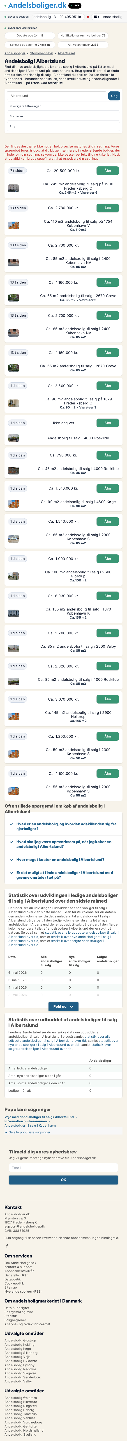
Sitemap (11, 1287)
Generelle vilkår (16, 1275)
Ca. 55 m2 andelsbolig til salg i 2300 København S (78, 789)
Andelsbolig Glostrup (20, 1340)
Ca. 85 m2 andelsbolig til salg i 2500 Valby (78, 646)
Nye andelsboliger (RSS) (23, 1291)
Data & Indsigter (17, 1308)
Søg (114, 96)
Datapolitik (13, 1279)
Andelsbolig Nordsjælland (24, 1430)
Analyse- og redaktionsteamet (28, 1324)
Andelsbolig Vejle (17, 1357)
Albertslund (66, 53)
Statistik (11, 1316)
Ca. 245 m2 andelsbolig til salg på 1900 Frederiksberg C (78, 186)
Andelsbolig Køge (18, 1348)
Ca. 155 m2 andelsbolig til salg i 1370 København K (78, 611)
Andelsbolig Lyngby (20, 1365)
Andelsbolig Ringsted (21, 1406)
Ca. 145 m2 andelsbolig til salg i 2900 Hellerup (78, 714)
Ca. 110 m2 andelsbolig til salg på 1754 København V (78, 223)
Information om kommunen (26, 1121)
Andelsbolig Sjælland (20, 1434)
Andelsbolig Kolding (20, 1344)
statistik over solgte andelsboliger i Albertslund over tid (59, 1047)
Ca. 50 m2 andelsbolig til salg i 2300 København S (78, 752)
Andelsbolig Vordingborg (23, 1422)
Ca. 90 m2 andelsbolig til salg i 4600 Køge (78, 502)
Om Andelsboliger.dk (20, 1263)
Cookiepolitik (14, 1283)
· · (57, 17)
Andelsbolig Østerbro (21, 1398)
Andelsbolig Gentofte (21, 1426)
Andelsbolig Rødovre (20, 1369)
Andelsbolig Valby (18, 1381)
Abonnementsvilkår (19, 1271)
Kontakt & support (18, 1267)
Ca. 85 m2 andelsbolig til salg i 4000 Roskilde (78, 679)
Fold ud (60, 1006)
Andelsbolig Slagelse (20, 1373)
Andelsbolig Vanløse (20, 1418)
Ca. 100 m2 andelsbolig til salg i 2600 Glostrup (78, 574)
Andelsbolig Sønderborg (23, 1377)
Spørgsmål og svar (19, 1312)
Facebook (7, 1246)
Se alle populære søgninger (29, 1132)
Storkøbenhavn (41, 53)
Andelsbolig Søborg (20, 1410)
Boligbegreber (15, 1320)
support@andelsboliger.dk (25, 1226)
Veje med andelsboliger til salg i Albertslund (39, 1117)
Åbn (107, 170)
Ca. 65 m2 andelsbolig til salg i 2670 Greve (78, 296)
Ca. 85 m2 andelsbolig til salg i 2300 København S (78, 537)
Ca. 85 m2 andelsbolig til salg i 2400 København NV (78, 260)
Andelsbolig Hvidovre (21, 1361)
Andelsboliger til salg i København (30, 1125)
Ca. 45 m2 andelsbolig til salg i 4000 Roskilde (78, 469)
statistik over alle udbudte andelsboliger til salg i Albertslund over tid (59, 1038)
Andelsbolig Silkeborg (21, 1353)
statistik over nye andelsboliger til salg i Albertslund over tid (63, 1042)
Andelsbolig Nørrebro (21, 1402)
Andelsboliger (15, 53)
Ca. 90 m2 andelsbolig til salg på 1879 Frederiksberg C (78, 401)
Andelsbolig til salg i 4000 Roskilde (78, 438)
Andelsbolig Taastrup (21, 1414)
